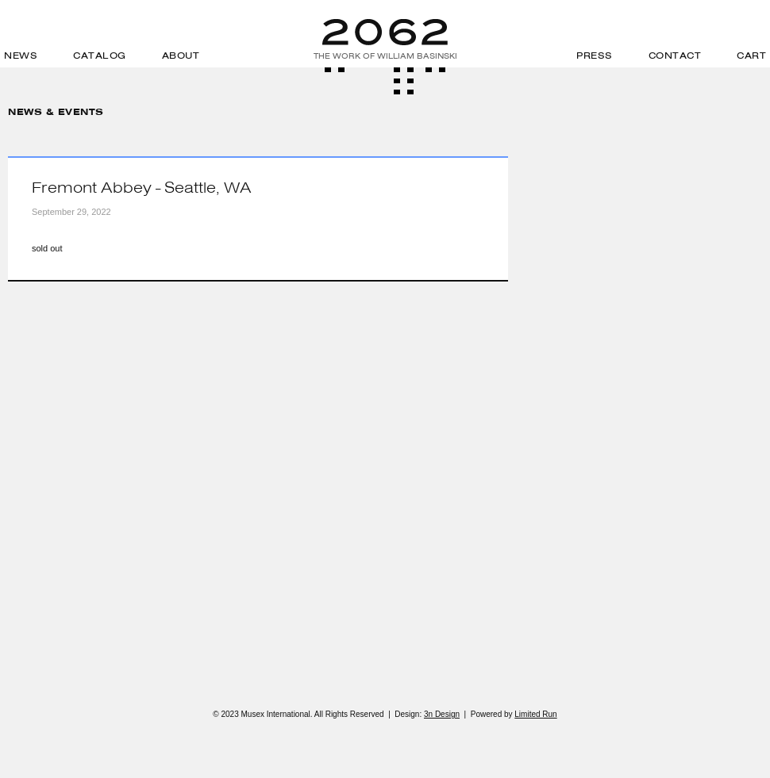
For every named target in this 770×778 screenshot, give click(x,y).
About (181, 55)
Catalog (99, 55)
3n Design (442, 714)
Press (594, 55)
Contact (675, 55)
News (20, 55)
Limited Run (535, 714)
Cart (751, 55)
